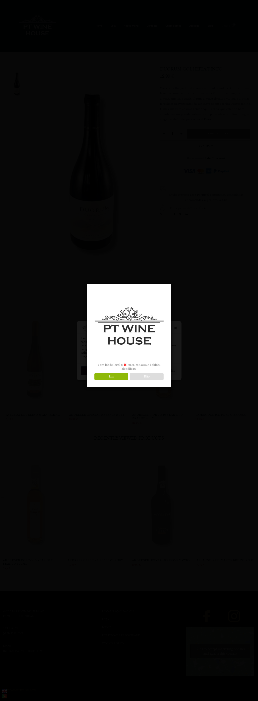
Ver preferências (162, 370)
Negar (129, 370)
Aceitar (96, 370)
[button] (176, 328)
